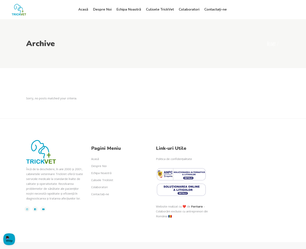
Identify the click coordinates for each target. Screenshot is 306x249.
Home (271, 43)
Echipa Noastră (101, 173)
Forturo (197, 206)
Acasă (95, 159)
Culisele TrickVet (102, 180)
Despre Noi (99, 166)
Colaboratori (99, 187)
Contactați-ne (100, 194)
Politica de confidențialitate (174, 159)
